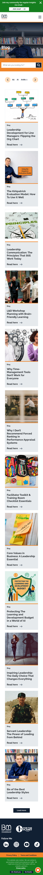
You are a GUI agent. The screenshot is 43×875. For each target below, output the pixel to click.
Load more (21, 810)
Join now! (17, 9)
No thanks (28, 872)
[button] (38, 870)
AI (18, 80)
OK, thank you (16, 872)
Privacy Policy (11, 855)
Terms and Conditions (29, 855)
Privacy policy (21, 868)
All (13, 80)
